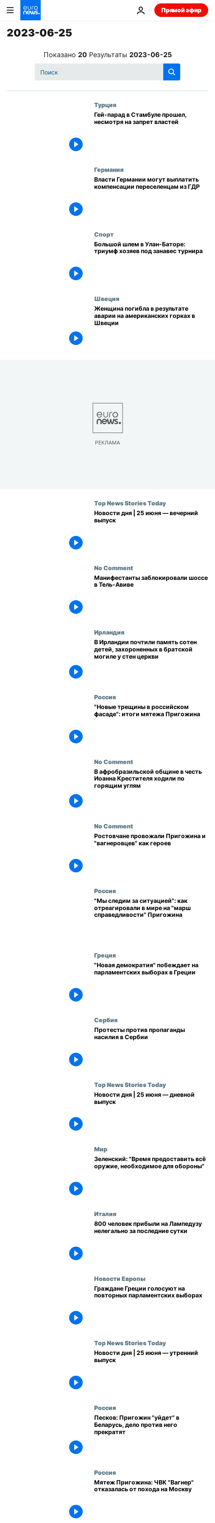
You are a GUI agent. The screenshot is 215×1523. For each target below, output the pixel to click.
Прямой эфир (181, 10)
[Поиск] (107, 71)
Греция (105, 955)
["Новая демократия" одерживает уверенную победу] (151, 984)
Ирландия (109, 632)
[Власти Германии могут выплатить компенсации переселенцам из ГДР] (151, 198)
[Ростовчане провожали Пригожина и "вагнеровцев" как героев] (151, 855)
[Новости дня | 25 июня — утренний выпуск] (151, 1371)
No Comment (113, 567)
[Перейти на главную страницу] (30, 10)
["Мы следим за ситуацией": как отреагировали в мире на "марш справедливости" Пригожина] (151, 919)
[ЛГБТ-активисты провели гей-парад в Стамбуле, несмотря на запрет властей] (151, 133)
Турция (105, 104)
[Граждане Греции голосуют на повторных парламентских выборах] (151, 1307)
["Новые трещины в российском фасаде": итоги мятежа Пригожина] (151, 726)
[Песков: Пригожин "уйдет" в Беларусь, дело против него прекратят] (151, 1436)
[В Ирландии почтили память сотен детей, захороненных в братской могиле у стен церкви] (151, 661)
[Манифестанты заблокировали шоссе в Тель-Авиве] (151, 596)
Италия (105, 1213)
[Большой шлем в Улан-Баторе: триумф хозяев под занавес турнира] (151, 263)
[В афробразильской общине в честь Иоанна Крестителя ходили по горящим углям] (151, 790)
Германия (108, 169)
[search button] (171, 71)
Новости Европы (119, 1278)
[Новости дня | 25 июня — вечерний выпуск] (151, 532)
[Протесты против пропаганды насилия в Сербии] (151, 1048)
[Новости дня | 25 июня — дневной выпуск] (151, 1113)
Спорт (104, 234)
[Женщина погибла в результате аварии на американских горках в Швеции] (151, 327)
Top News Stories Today (130, 502)
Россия (105, 696)
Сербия (105, 1019)
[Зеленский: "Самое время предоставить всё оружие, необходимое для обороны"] (151, 1178)
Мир (100, 1148)
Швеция (106, 298)
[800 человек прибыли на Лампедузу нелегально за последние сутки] (151, 1242)
